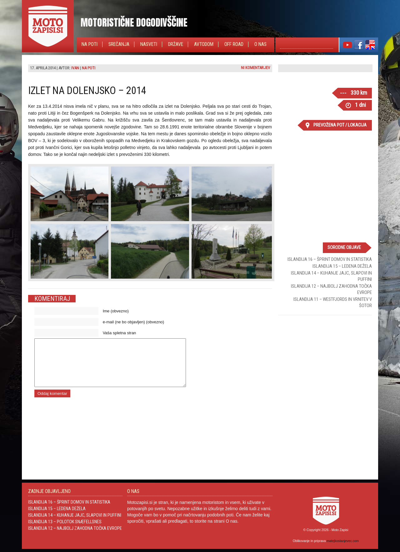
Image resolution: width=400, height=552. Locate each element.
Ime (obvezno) (116, 311)
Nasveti (148, 44)
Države (175, 44)
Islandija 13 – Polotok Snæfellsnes (65, 521)
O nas (260, 44)
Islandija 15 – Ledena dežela (342, 266)
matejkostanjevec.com (343, 541)
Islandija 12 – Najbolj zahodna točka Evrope (75, 528)
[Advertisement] (325, 360)
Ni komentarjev (255, 67)
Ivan (75, 68)
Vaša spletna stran (119, 333)
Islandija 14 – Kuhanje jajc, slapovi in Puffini (74, 515)
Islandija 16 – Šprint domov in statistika (330, 259)
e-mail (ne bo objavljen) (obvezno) (133, 322)
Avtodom (203, 44)
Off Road (233, 44)
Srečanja (118, 44)
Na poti (90, 44)
